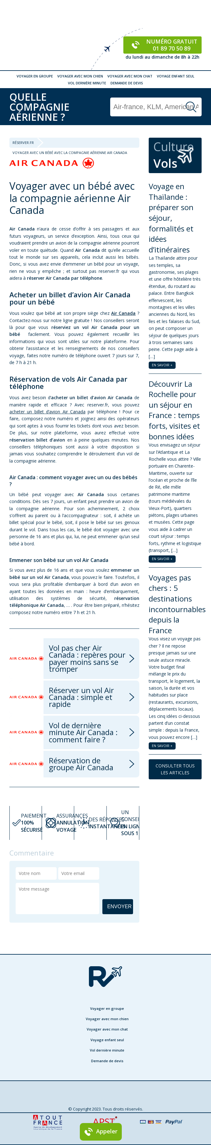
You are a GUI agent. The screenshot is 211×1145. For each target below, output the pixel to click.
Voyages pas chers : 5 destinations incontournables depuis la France (177, 603)
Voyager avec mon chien (80, 76)
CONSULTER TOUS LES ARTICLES (175, 769)
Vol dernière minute (87, 83)
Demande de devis (127, 83)
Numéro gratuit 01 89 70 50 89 (162, 45)
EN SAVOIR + (162, 365)
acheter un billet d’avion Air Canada (47, 412)
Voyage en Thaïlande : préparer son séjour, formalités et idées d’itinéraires (171, 218)
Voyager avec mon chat (129, 76)
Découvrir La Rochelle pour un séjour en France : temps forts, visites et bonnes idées (174, 410)
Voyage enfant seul (175, 76)
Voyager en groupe (35, 76)
